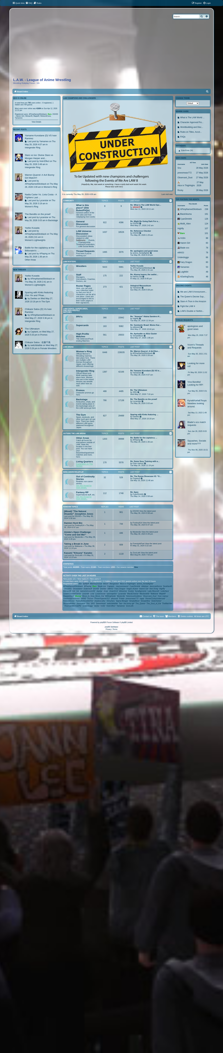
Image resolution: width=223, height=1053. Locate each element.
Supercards (82, 325)
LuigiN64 (184, 272)
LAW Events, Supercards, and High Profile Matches (75, 310)
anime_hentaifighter (141, 253)
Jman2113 (113, 591)
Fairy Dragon (120, 589)
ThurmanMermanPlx (72, 606)
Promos (80, 390)
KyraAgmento (141, 591)
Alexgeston (114, 584)
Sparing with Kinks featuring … (144, 414)
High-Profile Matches (82, 335)
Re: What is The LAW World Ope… (145, 205)
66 (207, 257)
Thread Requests (85, 251)
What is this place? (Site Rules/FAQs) (83, 208)
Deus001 (68, 589)
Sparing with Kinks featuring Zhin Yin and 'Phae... (39, 294)
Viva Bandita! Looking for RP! (195, 383)
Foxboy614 (79, 525)
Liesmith (85, 594)
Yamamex (137, 288)
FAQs (182, 137)
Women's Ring (84, 351)
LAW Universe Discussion (83, 232)
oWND (83, 598)
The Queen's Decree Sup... (192, 296)
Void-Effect (111, 606)
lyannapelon (112, 594)
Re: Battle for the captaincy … (143, 438)
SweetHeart (101, 603)
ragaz (142, 598)
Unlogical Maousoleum (140, 286)
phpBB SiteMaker (111, 627)
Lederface (164, 591)
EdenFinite (185, 150)
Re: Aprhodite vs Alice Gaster (143, 334)
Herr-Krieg (153, 589)
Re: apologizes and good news (144, 251)
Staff (78, 274)
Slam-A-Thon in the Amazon (193, 301)
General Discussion (82, 222)
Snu (136, 567)
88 (207, 238)
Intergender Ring (85, 371)
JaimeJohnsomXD (87, 591)
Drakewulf (88, 589)
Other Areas (82, 438)
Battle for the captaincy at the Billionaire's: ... (39, 249)
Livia (92, 594)
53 (207, 267)
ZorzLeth (78, 555)
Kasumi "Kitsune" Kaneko (78, 553)
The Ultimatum (32, 328)
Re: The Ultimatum (138, 390)
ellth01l (110, 589)
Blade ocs (102, 586)
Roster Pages (83, 286)
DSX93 (136, 223)
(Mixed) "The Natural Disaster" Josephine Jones (78, 512)
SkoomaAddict (69, 603)
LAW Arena (68, 347)
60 (207, 262)
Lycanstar (137, 401)
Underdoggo (87, 606)
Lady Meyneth (153, 591)
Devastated (77, 589)
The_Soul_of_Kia (154, 603)
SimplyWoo (145, 601)
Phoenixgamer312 (102, 598)
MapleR (162, 594)
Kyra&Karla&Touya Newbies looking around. (196, 403)
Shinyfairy (110, 601)
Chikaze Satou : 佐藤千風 (37, 342)
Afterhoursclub (96, 584)
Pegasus (136, 478)
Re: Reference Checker (140, 231)
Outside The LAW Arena (74, 433)
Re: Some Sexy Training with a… (145, 461)
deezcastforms (156, 586)
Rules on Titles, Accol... (191, 132)
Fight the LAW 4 (187, 306)
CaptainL (111, 586)
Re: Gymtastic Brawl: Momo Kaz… (145, 325)
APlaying (136, 440)
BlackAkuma (186, 214)
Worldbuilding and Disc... (191, 127)
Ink (77, 591)
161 (206, 214)
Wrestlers (81, 266)
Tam (121, 603)
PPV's (79, 316)
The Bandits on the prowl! (38, 214)
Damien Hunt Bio (73, 523)
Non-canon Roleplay (73, 472)
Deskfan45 (167, 586)
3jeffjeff (86, 584)
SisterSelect (156, 601)
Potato (122, 598)
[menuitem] (28, 3)
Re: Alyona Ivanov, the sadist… (144, 274)
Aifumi (105, 584)
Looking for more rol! (195, 365)
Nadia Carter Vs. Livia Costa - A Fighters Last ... (41, 196)
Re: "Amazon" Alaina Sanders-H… (145, 316)
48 (207, 276)
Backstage (81, 399)
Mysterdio (79, 537)
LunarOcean (100, 594)
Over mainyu (138, 463)
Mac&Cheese (132, 594)
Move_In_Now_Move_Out (93, 596)
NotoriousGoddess (134, 596)
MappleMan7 (68, 596)
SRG (135, 392)
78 (207, 248)
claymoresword (122, 586)
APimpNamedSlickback (142, 268)
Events (90, 240)
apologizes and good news (195, 327)
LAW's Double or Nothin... (192, 311)
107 (206, 228)
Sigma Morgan (122, 601)
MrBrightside (110, 596)
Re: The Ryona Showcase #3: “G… (146, 476)
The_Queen (141, 603)
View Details (36, 122)
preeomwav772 (132, 598)
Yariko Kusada (136, 266)
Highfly (136, 318)
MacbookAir (145, 594)
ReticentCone (69, 601)
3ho (80, 584)
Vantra (97, 606)
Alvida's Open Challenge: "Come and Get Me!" (77, 533)
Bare (94, 586)
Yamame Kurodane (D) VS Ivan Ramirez (40, 137)
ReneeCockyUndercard (155, 598)
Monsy (78, 596)
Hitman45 (67, 591)
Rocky (180, 190)
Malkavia (78, 546)
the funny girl (128, 603)
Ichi (73, 591)
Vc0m (102, 606)
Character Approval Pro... (192, 122)
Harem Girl (137, 276)
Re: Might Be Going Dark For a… (145, 221)
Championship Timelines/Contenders (85, 243)
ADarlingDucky (187, 276)
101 (206, 233)
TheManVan (167, 603)
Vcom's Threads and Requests (195, 346)
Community (68, 201)
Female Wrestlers (48, 348)
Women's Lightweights (35, 240)
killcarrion (123, 591)
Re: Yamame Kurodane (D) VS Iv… (145, 371)
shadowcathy (99, 601)
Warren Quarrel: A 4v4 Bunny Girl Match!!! (39, 176)
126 (206, 219)
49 (207, 272)
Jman (105, 591)
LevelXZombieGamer (72, 594)
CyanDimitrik (138, 494)
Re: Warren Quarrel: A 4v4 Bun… (145, 351)
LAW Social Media (85, 246)
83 (207, 243)
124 (206, 223)
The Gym (81, 414)
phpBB (102, 622)
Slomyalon (80, 603)
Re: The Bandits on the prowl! (143, 399)
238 (206, 209)
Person (90, 598)
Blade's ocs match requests (196, 423)
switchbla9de (112, 603)
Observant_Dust (150, 596)
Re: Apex (134, 492)
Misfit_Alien (185, 223)
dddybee (145, 586)
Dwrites (136, 417)
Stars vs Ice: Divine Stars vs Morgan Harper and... (39, 156)
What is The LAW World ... (192, 117)
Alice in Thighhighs (128, 584)
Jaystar (99, 591)
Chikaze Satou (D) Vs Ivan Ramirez (38, 310)
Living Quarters (84, 461)
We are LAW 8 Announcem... (193, 292)
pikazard (136, 327)
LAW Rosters (69, 262)
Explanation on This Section (84, 465)
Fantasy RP (82, 492)
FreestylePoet (138, 544)
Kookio (131, 591)
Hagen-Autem (132, 589)
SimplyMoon (138, 336)
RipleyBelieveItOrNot (84, 601)
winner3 (136, 207)
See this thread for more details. (84, 487)
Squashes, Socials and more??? (196, 442)
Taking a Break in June (76, 544)
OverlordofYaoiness (71, 598)
